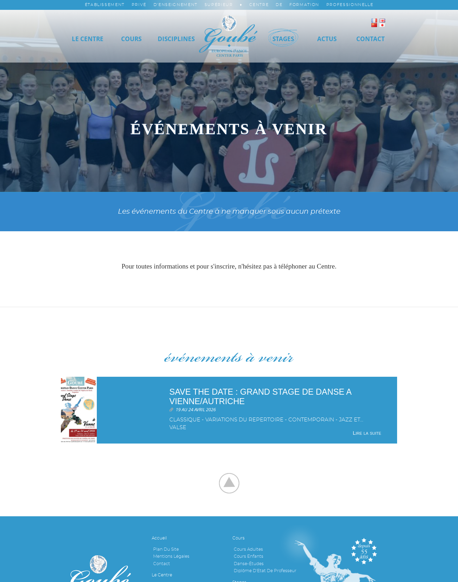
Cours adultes (248, 549)
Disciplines (176, 39)
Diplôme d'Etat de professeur (265, 571)
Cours (131, 39)
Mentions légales (171, 556)
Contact (161, 564)
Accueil (159, 538)
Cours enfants (248, 556)
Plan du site (166, 549)
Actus (327, 39)
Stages (283, 39)
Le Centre (87, 39)
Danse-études (249, 564)
